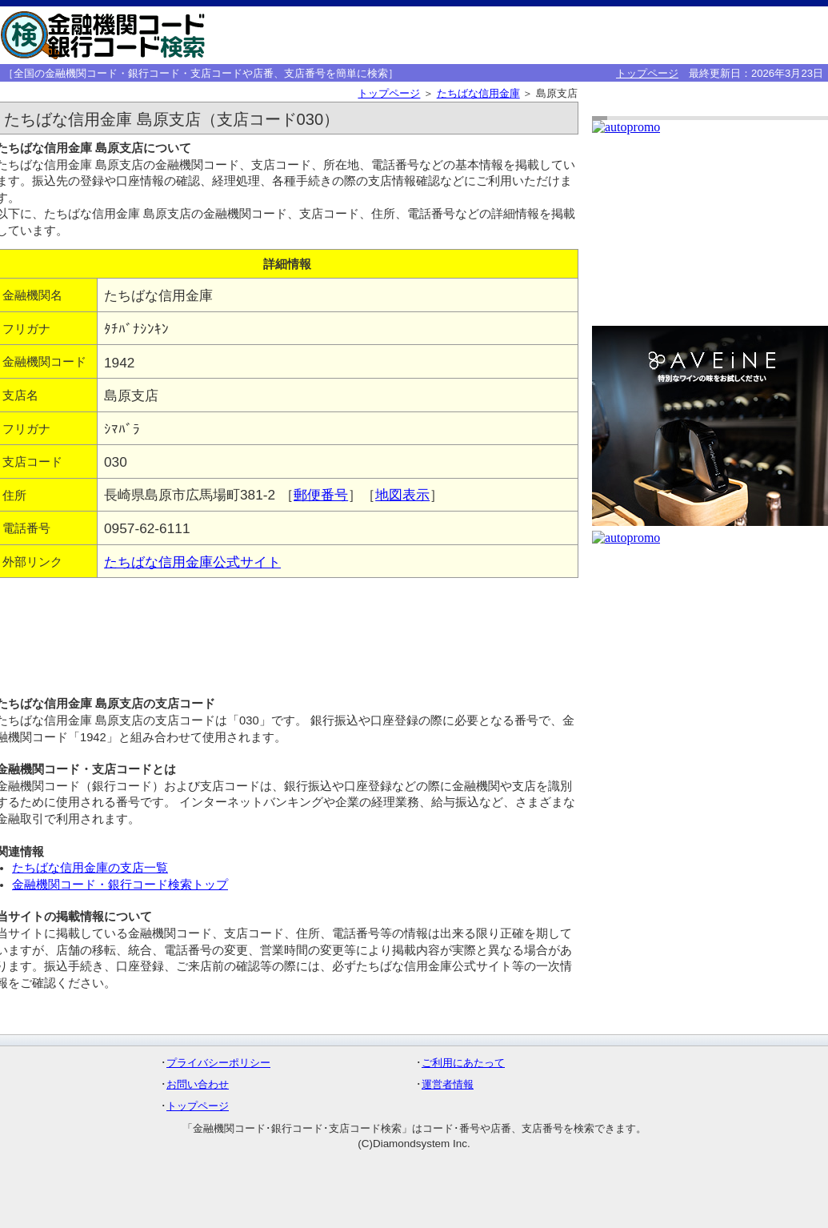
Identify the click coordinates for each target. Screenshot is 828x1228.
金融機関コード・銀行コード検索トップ (120, 884)
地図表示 (402, 495)
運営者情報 (448, 1084)
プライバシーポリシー (218, 1063)
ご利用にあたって (463, 1063)
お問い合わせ (197, 1084)
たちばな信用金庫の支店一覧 (90, 867)
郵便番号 (321, 495)
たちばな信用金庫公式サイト (192, 562)
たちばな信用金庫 (478, 93)
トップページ (647, 73)
